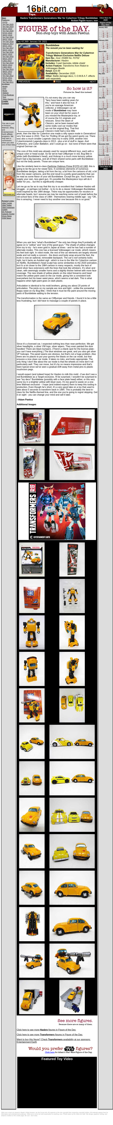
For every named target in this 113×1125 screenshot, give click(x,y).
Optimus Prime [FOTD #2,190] (67, 166)
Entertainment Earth (27, 1042)
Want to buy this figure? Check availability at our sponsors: (53, 1039)
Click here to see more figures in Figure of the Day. (46, 1030)
